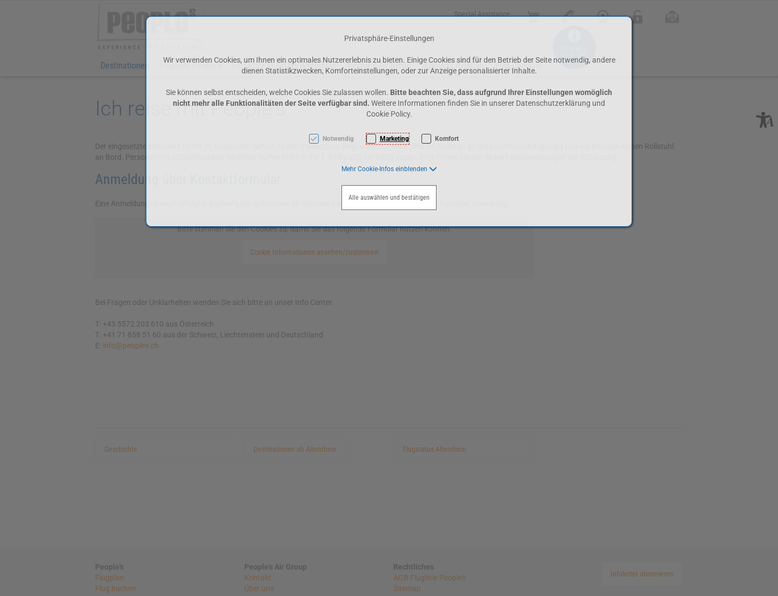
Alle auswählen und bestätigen (389, 197)
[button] (389, 169)
